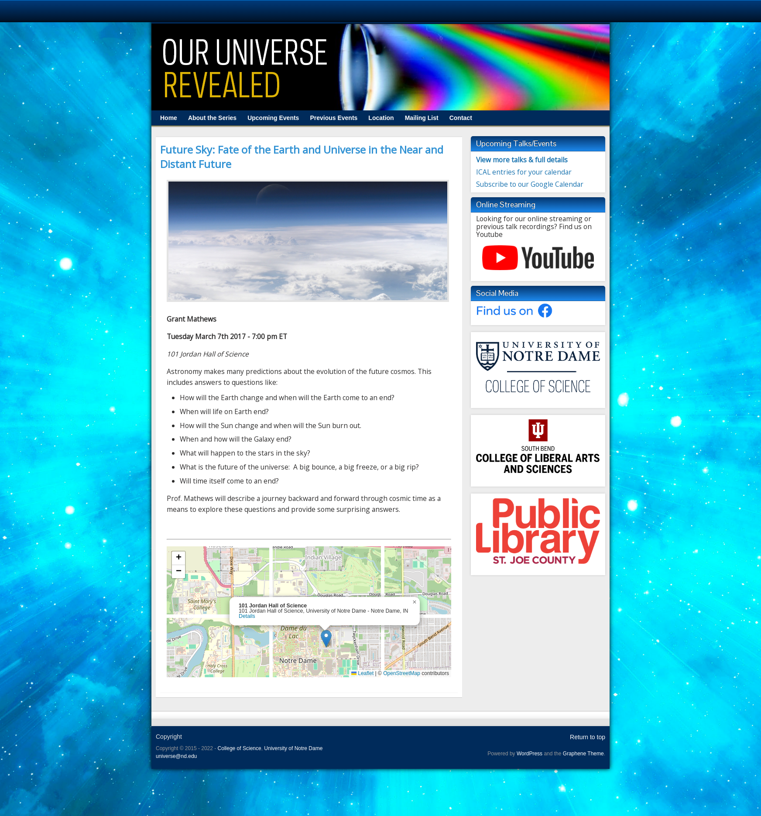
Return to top (587, 737)
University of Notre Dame (293, 748)
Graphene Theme (583, 754)
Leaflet (362, 673)
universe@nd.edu (176, 756)
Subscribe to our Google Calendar (529, 184)
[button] (326, 638)
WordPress (529, 754)
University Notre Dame (79, 11)
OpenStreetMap (401, 673)
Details (247, 617)
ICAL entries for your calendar (524, 172)
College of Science (239, 748)
